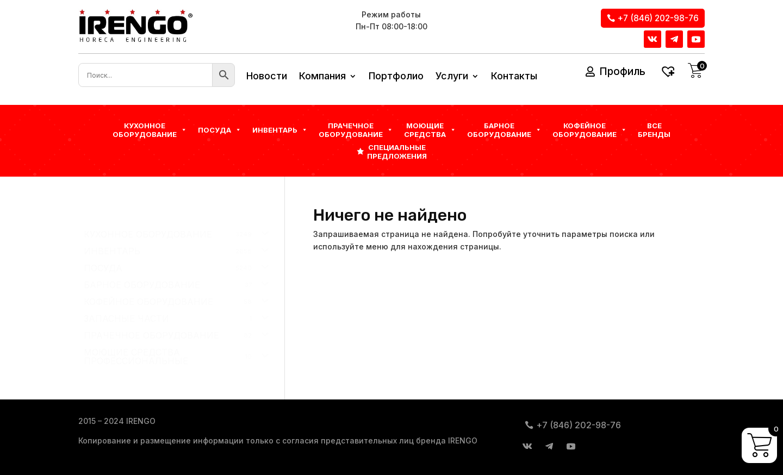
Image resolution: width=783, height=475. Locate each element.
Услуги (452, 77)
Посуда (219, 130)
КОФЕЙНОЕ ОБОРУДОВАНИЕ (589, 130)
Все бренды (654, 130)
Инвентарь (280, 130)
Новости (266, 77)
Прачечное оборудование (356, 130)
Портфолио (396, 77)
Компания (322, 77)
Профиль (622, 71)
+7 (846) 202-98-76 (658, 18)
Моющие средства (430, 130)
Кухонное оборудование (150, 130)
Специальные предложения (397, 151)
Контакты (514, 77)
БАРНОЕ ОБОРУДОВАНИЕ (504, 130)
